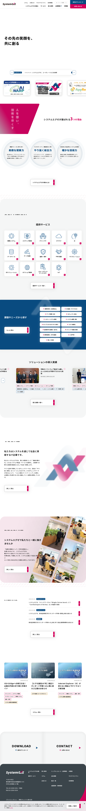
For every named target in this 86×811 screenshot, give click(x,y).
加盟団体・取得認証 (56, 786)
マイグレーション (9, 696)
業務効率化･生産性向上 (51, 309)
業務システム (22, 386)
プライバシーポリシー (11, 799)
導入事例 (50, 6)
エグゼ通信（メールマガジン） (39, 693)
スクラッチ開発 (31, 386)
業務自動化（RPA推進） (50, 335)
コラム (26, 3)
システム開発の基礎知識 (11, 702)
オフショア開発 (51, 386)
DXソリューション (41, 386)
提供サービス (32, 776)
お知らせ (32, 3)
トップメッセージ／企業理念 (59, 771)
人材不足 (72, 335)
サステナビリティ (41, 3)
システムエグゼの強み (32, 6)
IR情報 (66, 6)
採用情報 (50, 3)
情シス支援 (51, 340)
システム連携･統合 (72, 319)
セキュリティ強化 (72, 314)
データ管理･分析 (50, 314)
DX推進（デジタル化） (72, 309)
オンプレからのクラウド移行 (50, 324)
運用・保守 (7, 699)
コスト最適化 (72, 324)
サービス (43, 6)
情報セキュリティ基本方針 (25, 799)
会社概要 (53, 776)
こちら (11, 808)
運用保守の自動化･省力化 (50, 329)
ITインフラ (7, 693)
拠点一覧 (53, 781)
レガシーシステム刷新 (51, 319)
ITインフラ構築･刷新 (72, 329)
